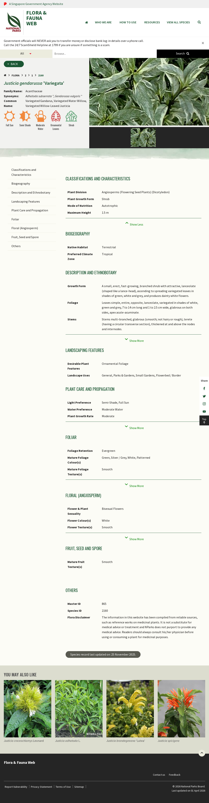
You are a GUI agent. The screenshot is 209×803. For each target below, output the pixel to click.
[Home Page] (5, 75)
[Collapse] (133, 223)
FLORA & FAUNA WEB (36, 18)
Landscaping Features (25, 201)
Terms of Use (63, 786)
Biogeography (20, 183)
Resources (152, 22)
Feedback (174, 774)
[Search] (199, 22)
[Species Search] (183, 53)
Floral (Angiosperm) (24, 228)
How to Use (128, 22)
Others (16, 246)
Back (14, 64)
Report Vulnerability (16, 786)
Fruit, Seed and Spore (25, 237)
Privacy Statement (41, 786)
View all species (178, 22)
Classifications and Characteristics (23, 172)
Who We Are (103, 22)
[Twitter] (204, 396)
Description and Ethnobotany (30, 192)
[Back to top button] (202, 753)
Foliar (15, 219)
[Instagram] (204, 404)
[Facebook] (204, 389)
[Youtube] (204, 411)
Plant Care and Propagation (29, 210)
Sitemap (79, 786)
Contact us (159, 774)
